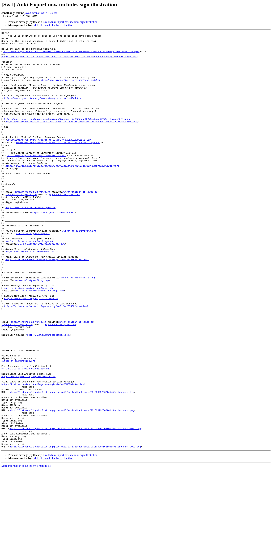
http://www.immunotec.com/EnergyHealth (30, 242)
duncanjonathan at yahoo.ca (32, 224)
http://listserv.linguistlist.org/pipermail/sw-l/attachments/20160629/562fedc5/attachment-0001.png (75, 508)
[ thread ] (46, 25)
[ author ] (69, 25)
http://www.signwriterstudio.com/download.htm (70, 89)
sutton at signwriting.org (79, 270)
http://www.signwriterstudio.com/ (53, 249)
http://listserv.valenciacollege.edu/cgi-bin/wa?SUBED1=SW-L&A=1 (47, 305)
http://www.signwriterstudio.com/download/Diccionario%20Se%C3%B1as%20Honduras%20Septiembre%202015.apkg (71, 55)
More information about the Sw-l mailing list (26, 548)
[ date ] (37, 25)
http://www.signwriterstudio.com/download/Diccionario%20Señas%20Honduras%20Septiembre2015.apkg (67, 136)
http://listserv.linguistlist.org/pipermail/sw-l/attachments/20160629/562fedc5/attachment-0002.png (75, 529)
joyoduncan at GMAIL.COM (41, 12)
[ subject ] (57, 25)
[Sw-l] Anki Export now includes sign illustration (69, 21)
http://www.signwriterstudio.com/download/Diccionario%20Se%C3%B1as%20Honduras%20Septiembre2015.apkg (71, 139)
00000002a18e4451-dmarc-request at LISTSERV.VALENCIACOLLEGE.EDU (49, 161)
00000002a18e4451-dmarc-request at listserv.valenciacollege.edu (58, 164)
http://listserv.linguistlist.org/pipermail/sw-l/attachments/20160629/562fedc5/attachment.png (72, 486)
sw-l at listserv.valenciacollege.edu (29, 283)
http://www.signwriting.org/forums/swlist (32, 295)
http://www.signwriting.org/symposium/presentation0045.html (43, 111)
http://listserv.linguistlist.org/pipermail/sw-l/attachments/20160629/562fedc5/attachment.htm (72, 464)
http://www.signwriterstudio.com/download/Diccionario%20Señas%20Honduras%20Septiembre (62, 192)
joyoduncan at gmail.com (20, 227)
